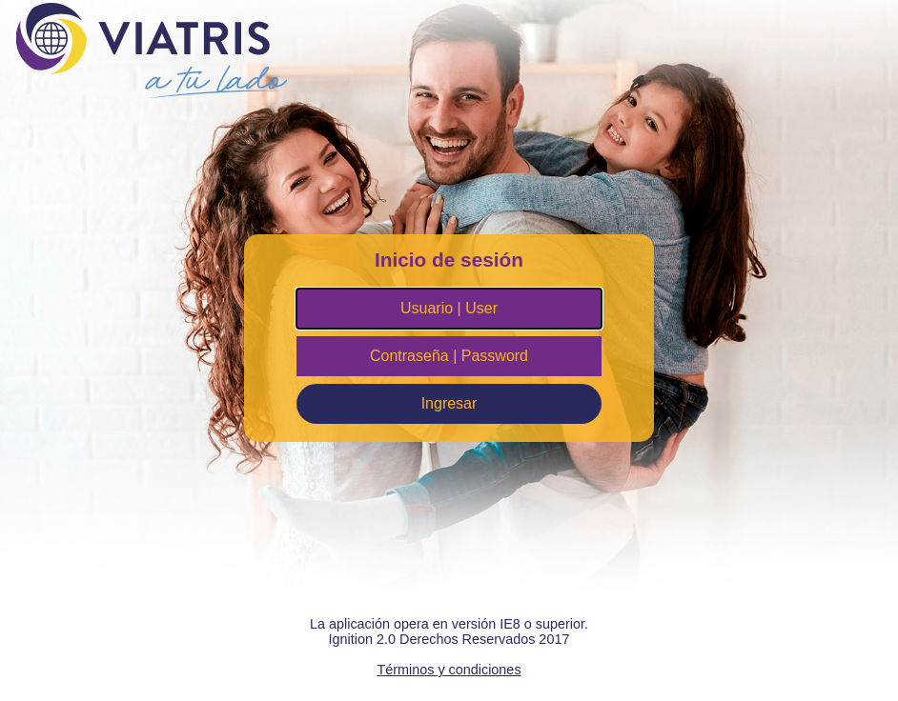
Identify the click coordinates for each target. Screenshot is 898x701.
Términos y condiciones (448, 669)
